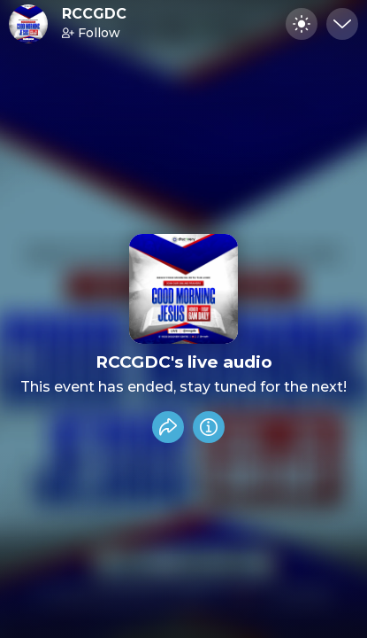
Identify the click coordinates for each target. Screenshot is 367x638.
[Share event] (168, 427)
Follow (91, 33)
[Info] (209, 427)
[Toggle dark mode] (301, 24)
